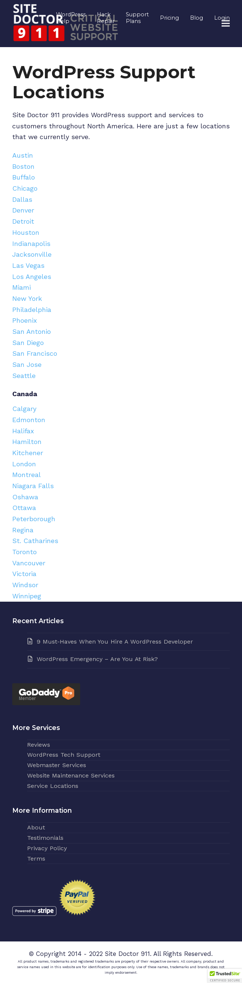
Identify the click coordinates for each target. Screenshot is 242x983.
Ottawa (24, 508)
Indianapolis (31, 243)
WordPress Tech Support (63, 754)
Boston (23, 166)
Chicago (24, 188)
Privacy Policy (47, 848)
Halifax (23, 431)
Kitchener (27, 453)
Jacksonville (32, 254)
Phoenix (24, 320)
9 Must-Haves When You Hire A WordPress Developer (115, 641)
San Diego (28, 342)
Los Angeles (31, 276)
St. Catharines (35, 541)
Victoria (24, 574)
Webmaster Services (56, 765)
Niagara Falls (33, 486)
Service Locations (52, 785)
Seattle (24, 375)
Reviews (38, 744)
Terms (36, 858)
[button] (226, 23)
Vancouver (28, 563)
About (36, 827)
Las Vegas (28, 265)
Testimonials (45, 837)
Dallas (22, 199)
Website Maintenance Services (71, 775)
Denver (23, 210)
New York (27, 298)
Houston (25, 232)
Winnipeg (26, 596)
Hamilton (27, 442)
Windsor (25, 585)
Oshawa (25, 497)
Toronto (24, 552)
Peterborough (33, 519)
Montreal (26, 475)
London (24, 464)
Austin (22, 155)
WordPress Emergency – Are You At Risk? (97, 659)
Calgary (24, 408)
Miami (21, 287)
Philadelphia (31, 309)
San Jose (27, 364)
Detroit (23, 221)
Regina (22, 530)
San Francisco (34, 353)
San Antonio (31, 331)
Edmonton (28, 420)
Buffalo (23, 177)
